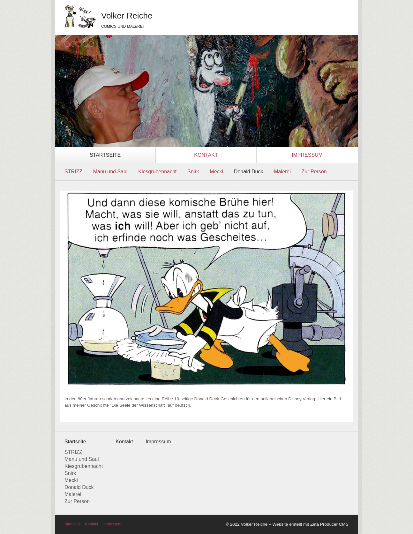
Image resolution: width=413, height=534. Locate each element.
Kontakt (206, 155)
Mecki (216, 171)
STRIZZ (73, 171)
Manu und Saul (110, 171)
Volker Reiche (126, 15)
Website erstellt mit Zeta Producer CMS (311, 524)
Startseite (105, 155)
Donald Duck (248, 171)
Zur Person (314, 171)
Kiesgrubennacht (157, 171)
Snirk (193, 171)
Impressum (307, 155)
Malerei (282, 171)
